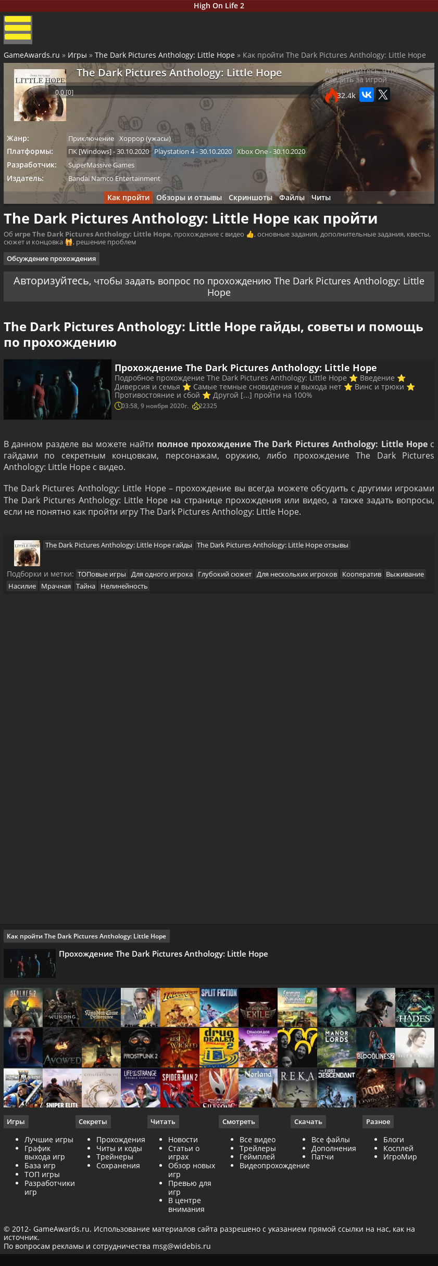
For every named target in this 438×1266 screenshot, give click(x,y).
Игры (79, 63)
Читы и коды (120, 1194)
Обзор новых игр (192, 1216)
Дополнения (333, 1194)
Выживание (33, 617)
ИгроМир (399, 1203)
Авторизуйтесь (74, 293)
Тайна (142, 617)
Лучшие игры (50, 1186)
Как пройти (120, 210)
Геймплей (257, 1203)
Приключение (96, 146)
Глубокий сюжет (235, 604)
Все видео (258, 1186)
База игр (41, 1212)
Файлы (296, 210)
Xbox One (262, 160)
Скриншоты (250, 210)
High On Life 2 (219, 7)
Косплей (397, 1194)
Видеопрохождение (275, 1212)
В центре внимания (187, 1251)
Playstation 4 (182, 160)
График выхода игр (46, 1199)
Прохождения (121, 1186)
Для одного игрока (170, 604)
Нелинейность (183, 617)
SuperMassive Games (106, 175)
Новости (183, 1186)
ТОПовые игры (107, 604)
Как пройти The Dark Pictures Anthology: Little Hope (90, 972)
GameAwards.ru (33, 63)
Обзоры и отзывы (185, 210)
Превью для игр (190, 1233)
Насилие (73, 617)
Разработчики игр (51, 1233)
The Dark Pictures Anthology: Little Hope (166, 63)
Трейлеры (258, 1194)
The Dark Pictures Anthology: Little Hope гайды (118, 573)
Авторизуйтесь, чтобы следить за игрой (363, 86)
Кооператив (377, 604)
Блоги (392, 1186)
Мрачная (109, 617)
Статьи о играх (184, 1199)
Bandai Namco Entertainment (119, 189)
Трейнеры (115, 1203)
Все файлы (330, 1186)
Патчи (322, 1203)
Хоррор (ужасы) (153, 146)
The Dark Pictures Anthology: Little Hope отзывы (275, 573)
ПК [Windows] (95, 160)
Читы (329, 210)
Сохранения (119, 1212)
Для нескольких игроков (310, 604)
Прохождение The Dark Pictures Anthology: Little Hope (249, 388)
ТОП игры (43, 1220)
